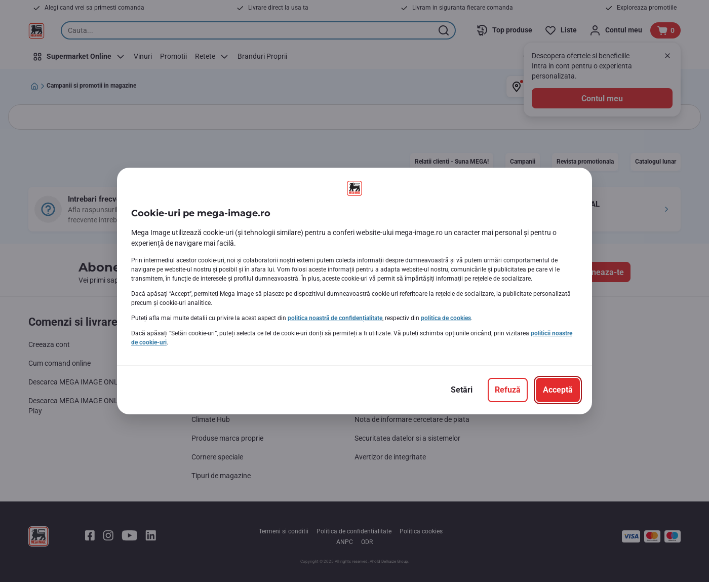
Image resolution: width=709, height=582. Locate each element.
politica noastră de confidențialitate (335, 318)
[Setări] (462, 390)
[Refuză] (508, 390)
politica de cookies (446, 318)
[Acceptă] (558, 390)
